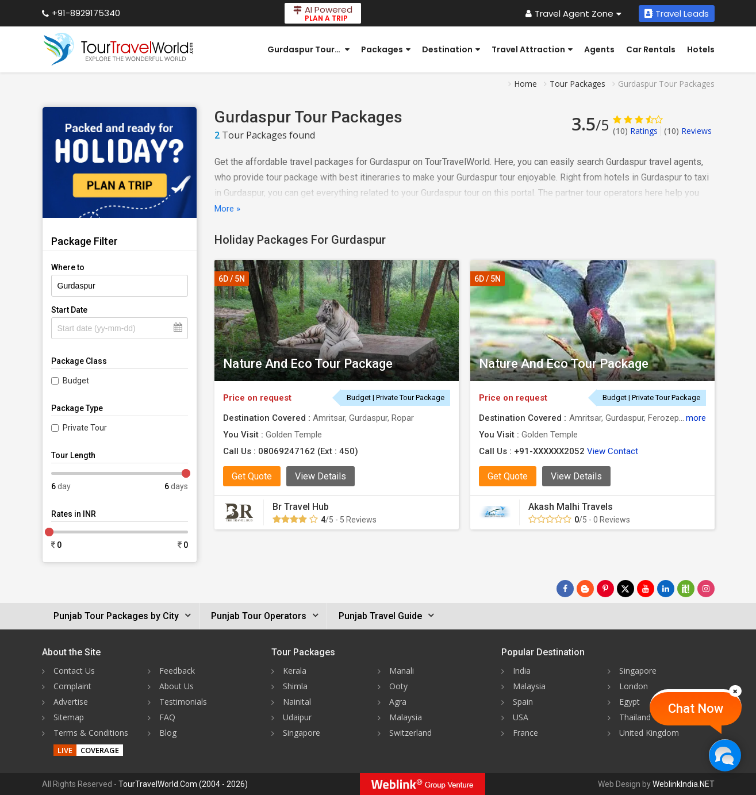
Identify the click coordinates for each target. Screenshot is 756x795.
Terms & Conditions (90, 732)
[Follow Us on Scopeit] (685, 588)
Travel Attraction (532, 49)
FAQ (167, 717)
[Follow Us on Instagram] (706, 588)
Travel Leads (676, 13)
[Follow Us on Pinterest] (605, 588)
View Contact (612, 451)
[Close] (735, 691)
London (633, 686)
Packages (385, 49)
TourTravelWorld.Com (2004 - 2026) (183, 784)
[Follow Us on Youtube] (645, 588)
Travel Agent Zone (573, 13)
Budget (76, 380)
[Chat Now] (724, 755)
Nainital (297, 701)
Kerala (294, 670)
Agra (397, 701)
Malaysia (405, 717)
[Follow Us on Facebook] (565, 588)
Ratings (635, 130)
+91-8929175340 (81, 13)
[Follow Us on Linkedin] (665, 588)
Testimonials (183, 701)
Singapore (301, 732)
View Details (320, 476)
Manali (401, 670)
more (696, 418)
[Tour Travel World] (118, 49)
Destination (451, 49)
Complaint (72, 686)
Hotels (701, 49)
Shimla (295, 686)
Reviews (688, 130)
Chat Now (695, 708)
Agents (599, 49)
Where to (68, 267)
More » (227, 208)
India (522, 670)
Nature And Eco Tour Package (308, 363)
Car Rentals (651, 49)
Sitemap (68, 717)
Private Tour (85, 427)
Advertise (70, 701)
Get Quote (252, 476)
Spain (523, 701)
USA (520, 717)
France (525, 732)
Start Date (69, 309)
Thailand (635, 717)
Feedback (177, 670)
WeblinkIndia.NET (684, 784)
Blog (167, 732)
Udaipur (297, 717)
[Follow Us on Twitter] (625, 588)
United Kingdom (649, 732)
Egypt (629, 701)
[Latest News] (585, 588)
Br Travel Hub (301, 506)
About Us (176, 686)
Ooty (398, 686)
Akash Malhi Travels (570, 506)
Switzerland (410, 732)
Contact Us (74, 670)
